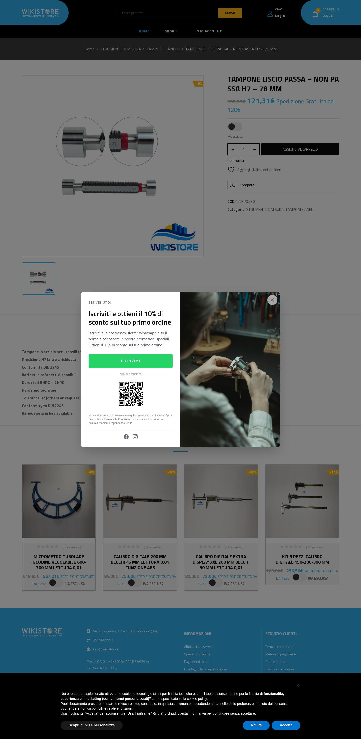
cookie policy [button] (197, 699)
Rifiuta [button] (256, 725)
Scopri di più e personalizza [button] (92, 725)
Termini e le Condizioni (117, 419)
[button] (298, 685)
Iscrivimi (130, 361)
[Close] (272, 300)
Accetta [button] (286, 725)
